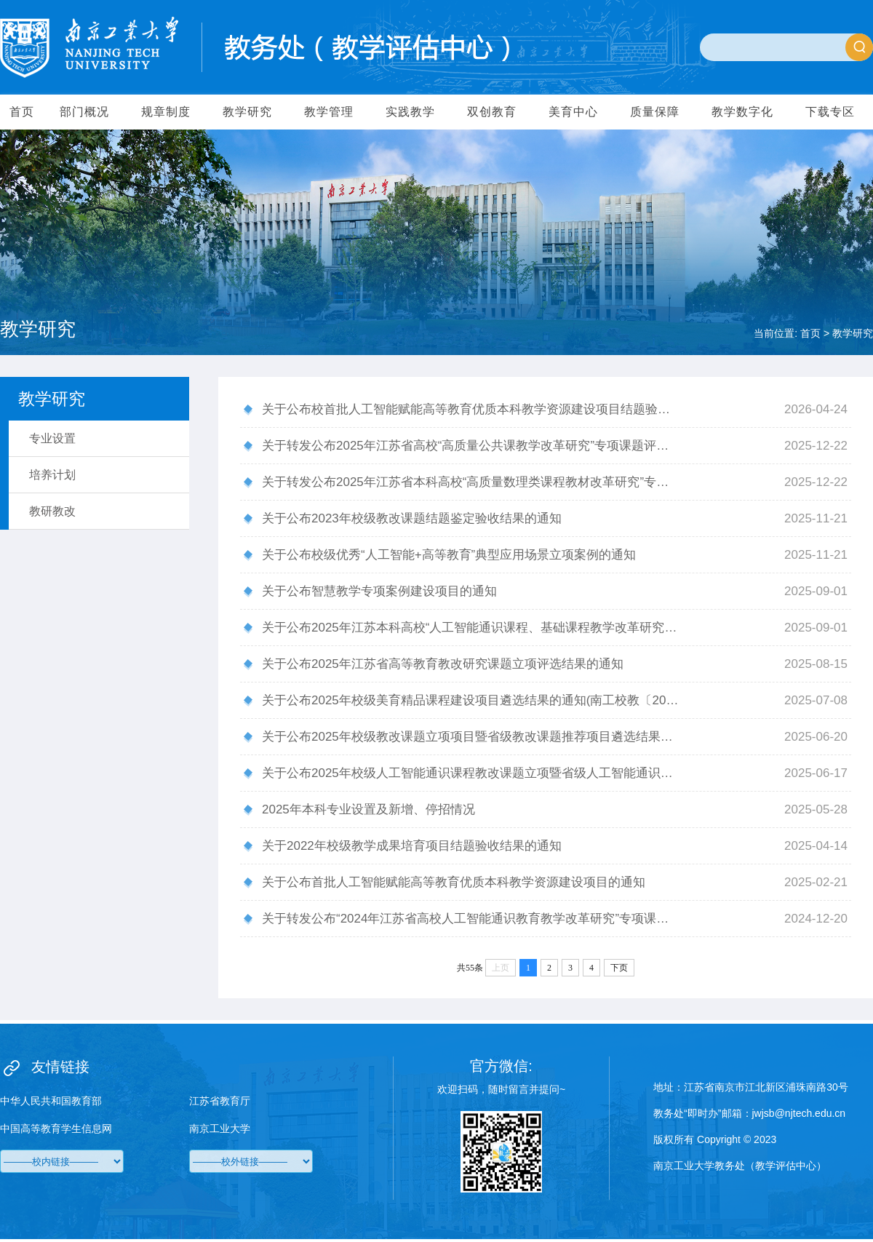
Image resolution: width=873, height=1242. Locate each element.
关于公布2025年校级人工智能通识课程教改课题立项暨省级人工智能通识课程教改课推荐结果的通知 (471, 773)
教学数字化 (742, 112)
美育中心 (573, 112)
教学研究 (247, 112)
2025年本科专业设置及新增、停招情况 (368, 809)
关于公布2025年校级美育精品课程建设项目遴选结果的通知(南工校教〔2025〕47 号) (471, 700)
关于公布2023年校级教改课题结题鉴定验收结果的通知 (412, 518)
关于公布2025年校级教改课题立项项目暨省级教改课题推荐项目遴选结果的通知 (471, 737)
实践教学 (410, 112)
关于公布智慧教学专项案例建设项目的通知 (379, 591)
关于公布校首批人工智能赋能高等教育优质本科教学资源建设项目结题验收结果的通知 (471, 409)
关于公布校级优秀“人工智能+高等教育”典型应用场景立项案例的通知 (449, 555)
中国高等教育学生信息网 (56, 1128)
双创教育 (492, 112)
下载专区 (830, 112)
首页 (21, 112)
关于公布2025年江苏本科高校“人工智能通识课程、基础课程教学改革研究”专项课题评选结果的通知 (471, 627)
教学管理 (329, 112)
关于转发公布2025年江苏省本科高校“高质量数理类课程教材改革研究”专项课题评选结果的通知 (471, 482)
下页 (619, 968)
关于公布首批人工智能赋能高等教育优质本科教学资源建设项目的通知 (453, 882)
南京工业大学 (219, 1128)
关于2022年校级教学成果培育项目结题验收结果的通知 (412, 846)
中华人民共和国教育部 (51, 1101)
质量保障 (654, 112)
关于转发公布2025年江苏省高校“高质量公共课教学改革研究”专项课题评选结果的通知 (471, 446)
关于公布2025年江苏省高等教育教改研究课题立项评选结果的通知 (442, 664)
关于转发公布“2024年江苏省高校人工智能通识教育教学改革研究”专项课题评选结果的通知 (471, 918)
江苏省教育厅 (219, 1101)
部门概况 (84, 112)
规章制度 (166, 112)
